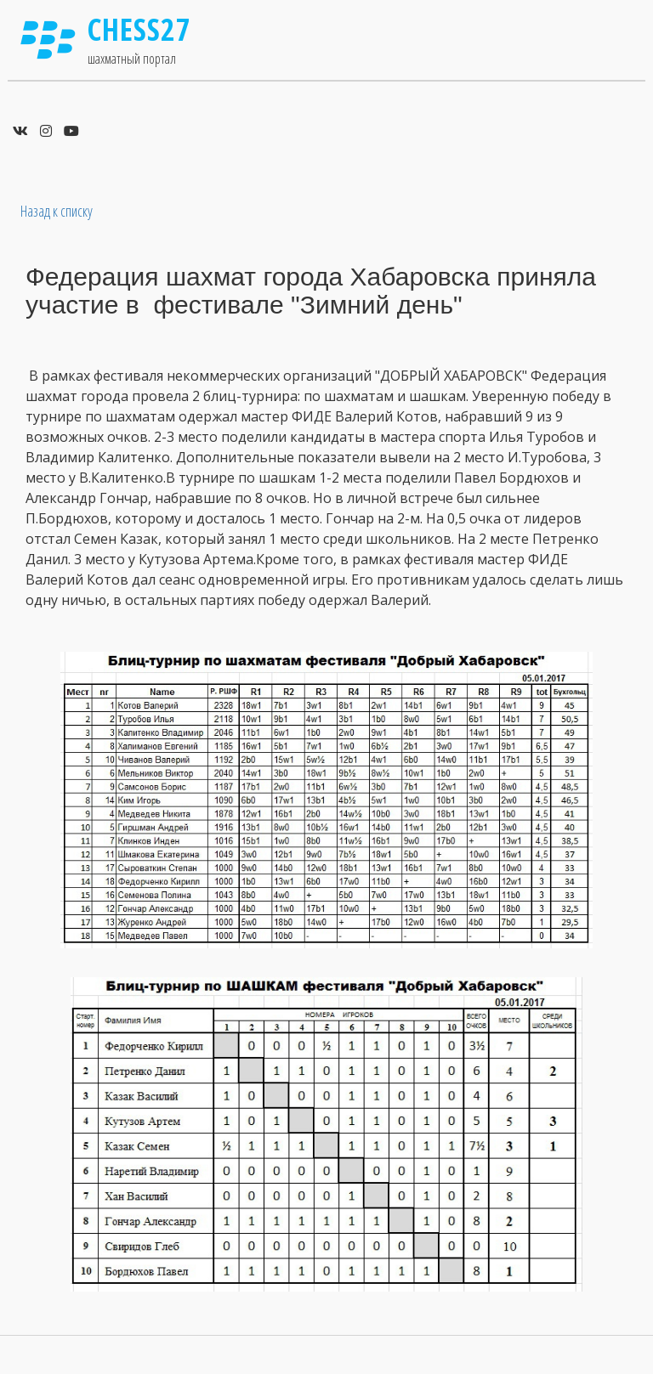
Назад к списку (56, 211)
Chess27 (139, 29)
